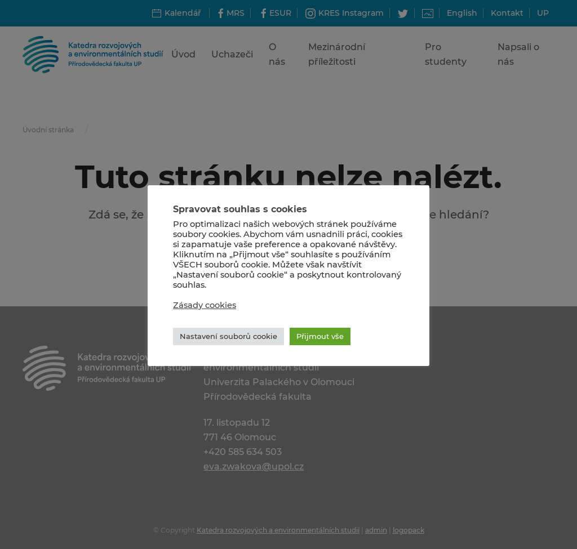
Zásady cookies (204, 305)
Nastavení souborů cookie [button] (228, 336)
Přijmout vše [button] (320, 336)
